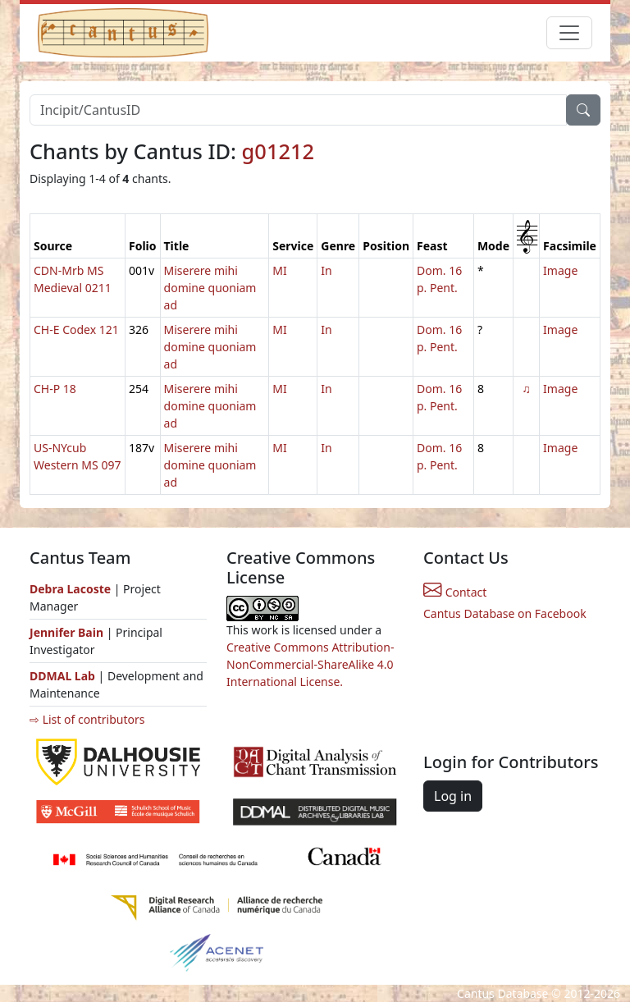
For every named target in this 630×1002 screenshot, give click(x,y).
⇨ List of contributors (87, 719)
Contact (454, 592)
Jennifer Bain (68, 632)
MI (279, 270)
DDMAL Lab (62, 676)
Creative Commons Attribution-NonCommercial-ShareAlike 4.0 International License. (310, 664)
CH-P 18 (55, 388)
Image (560, 270)
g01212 (278, 151)
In (326, 270)
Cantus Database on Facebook (505, 613)
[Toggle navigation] (569, 32)
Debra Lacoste (70, 589)
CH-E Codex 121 (76, 329)
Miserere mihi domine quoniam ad (210, 288)
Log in (453, 796)
